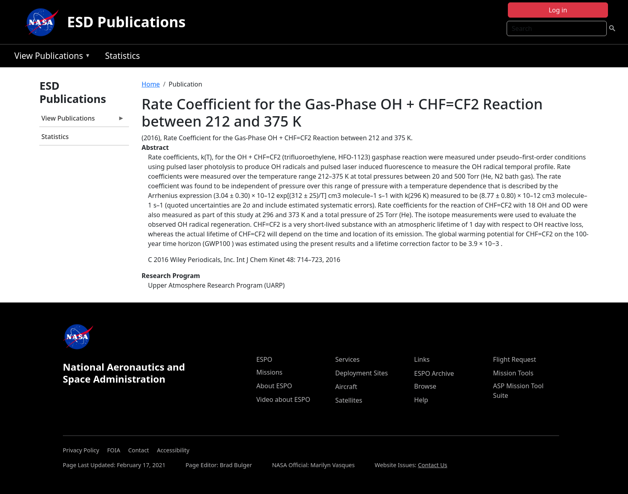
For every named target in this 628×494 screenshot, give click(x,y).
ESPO (264, 359)
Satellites (348, 400)
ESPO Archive (434, 373)
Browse (425, 386)
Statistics (122, 55)
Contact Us (432, 465)
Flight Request (514, 359)
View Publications (50, 57)
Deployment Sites (361, 373)
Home (151, 84)
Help (421, 399)
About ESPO (274, 385)
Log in (558, 10)
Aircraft (346, 386)
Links (422, 359)
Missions (269, 372)
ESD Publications (126, 22)
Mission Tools (513, 373)
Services (347, 359)
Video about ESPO (283, 399)
